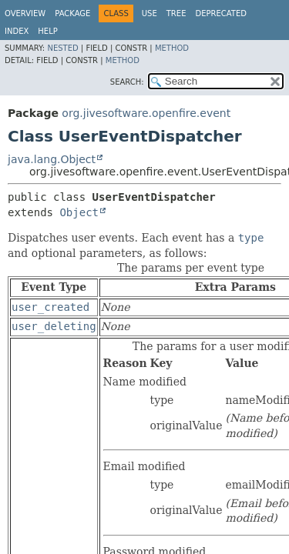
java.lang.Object (52, 159)
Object (79, 212)
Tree (176, 13)
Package (72, 13)
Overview (25, 13)
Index (17, 31)
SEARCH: (127, 82)
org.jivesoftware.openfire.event (146, 113)
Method (172, 48)
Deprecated (221, 13)
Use (149, 13)
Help (47, 31)
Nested (62, 48)
